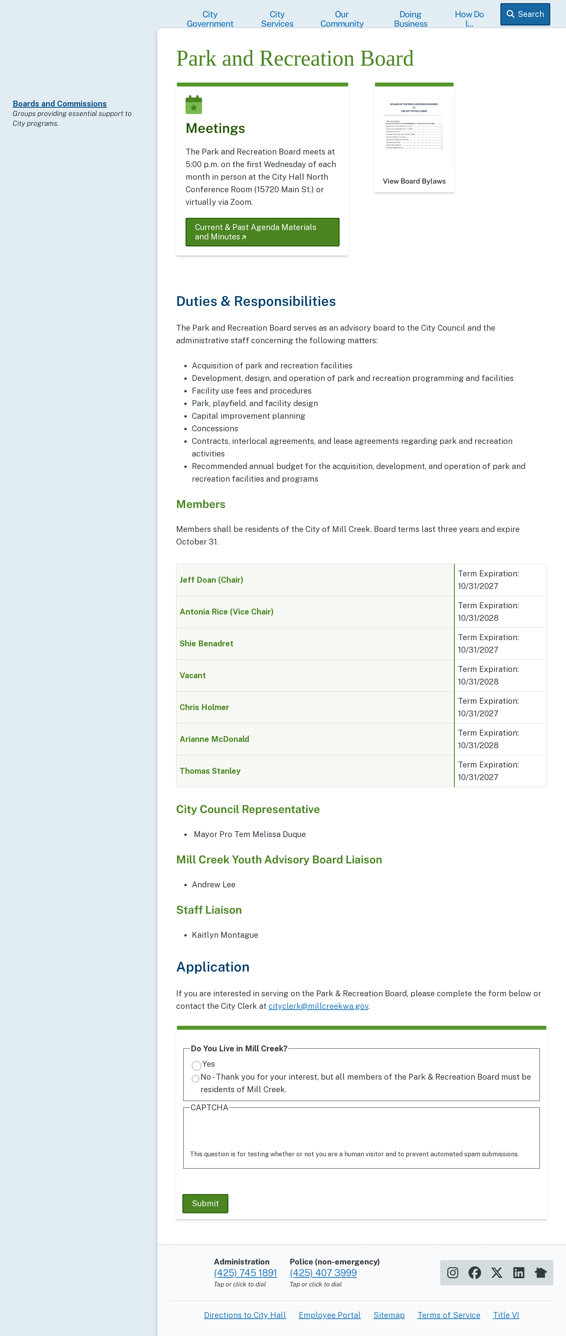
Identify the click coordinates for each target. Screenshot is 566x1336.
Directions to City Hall (245, 1315)
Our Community (342, 19)
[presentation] (249, 1132)
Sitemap (389, 1315)
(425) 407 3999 (323, 1272)
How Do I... (469, 19)
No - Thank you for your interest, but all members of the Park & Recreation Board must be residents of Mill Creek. (365, 1083)
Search (531, 14)
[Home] (78, 61)
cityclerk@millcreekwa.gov (318, 1006)
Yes (208, 1064)
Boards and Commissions (60, 104)
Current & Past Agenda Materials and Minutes (255, 232)
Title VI (506, 1315)
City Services (277, 19)
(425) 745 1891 (245, 1272)
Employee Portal (330, 1315)
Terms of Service (448, 1315)
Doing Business (410, 19)
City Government (210, 19)
